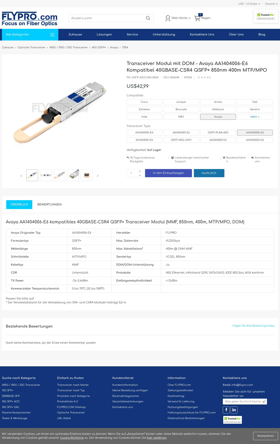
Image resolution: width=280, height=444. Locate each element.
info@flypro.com (242, 385)
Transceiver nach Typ (71, 390)
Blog (261, 34)
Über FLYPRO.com (179, 385)
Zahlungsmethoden (180, 390)
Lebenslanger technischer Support (192, 159)
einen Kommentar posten (78, 342)
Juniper (181, 102)
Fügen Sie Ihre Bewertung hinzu (253, 325)
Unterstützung (164, 34)
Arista (218, 102)
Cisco (144, 102)
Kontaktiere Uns (202, 34)
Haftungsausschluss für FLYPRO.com (192, 412)
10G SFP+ (7, 390)
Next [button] (96, 176)
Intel (144, 116)
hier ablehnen (157, 437)
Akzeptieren (265, 435)
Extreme (144, 109)
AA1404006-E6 (255, 132)
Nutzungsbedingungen (183, 407)
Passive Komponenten (16, 412)
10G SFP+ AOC (11, 401)
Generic (255, 109)
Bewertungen (49, 204)
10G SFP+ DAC (10, 407)
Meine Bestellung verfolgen (130, 390)
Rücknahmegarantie (125, 396)
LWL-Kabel (64, 418)
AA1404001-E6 (181, 132)
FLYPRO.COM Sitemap (71, 407)
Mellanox (218, 109)
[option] (32, 175)
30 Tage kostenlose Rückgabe (142, 159)
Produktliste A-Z (67, 401)
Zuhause (75, 34)
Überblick (19, 204)
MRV (181, 116)
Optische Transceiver (71, 412)
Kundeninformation (125, 385)
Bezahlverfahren (236, 159)
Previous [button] (22, 176)
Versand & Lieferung (181, 401)
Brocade (181, 109)
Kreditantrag (176, 396)
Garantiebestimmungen (127, 401)
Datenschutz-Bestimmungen (186, 418)
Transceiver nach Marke (72, 385)
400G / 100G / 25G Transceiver (21, 385)
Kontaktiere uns (262, 159)
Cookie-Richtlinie (72, 437)
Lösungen (104, 34)
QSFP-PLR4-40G (218, 132)
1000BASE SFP (11, 396)
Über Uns (236, 34)
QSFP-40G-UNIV (181, 140)
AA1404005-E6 (144, 132)
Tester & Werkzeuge (14, 418)
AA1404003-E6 (255, 140)
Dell (255, 102)
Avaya (218, 116)
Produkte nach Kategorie (73, 396)
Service (132, 34)
